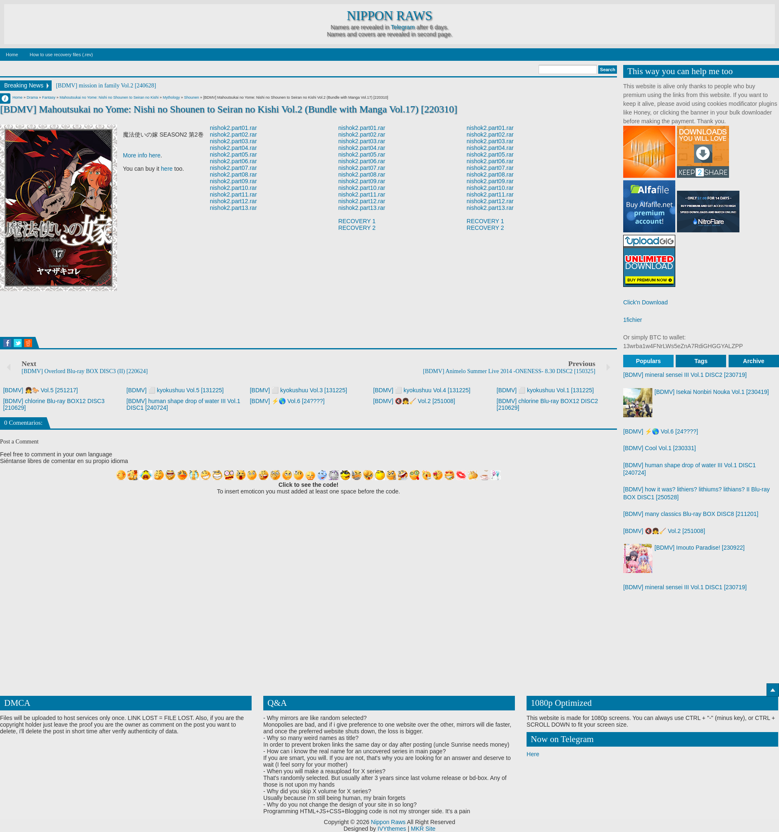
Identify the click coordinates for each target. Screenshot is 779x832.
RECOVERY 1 (357, 221)
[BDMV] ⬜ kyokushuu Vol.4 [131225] (421, 390)
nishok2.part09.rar (233, 181)
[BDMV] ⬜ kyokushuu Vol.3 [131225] (298, 390)
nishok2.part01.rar (233, 128)
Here (533, 754)
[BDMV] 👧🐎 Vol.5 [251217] (40, 390)
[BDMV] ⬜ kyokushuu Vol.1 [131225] (545, 390)
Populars (648, 361)
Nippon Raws (389, 16)
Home (12, 54)
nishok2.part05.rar (233, 154)
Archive (753, 361)
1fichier (632, 319)
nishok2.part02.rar (233, 134)
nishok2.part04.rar (233, 147)
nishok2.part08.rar (233, 174)
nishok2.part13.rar (233, 207)
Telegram (403, 27)
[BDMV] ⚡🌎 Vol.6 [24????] (287, 401)
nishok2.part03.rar (233, 141)
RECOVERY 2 (357, 227)
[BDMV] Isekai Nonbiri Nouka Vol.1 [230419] (711, 392)
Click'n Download (645, 302)
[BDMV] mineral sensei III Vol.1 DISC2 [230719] (685, 374)
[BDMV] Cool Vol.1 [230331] (659, 448)
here (166, 168)
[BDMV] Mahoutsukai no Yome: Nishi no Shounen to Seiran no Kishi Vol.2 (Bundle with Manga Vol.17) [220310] (228, 109)
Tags (701, 361)
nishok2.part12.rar (233, 201)
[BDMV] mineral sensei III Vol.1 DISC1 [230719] (685, 587)
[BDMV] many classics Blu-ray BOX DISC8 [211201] (690, 514)
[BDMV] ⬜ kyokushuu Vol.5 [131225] (175, 390)
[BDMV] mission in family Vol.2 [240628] (106, 85)
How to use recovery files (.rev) (61, 54)
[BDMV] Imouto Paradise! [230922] (699, 547)
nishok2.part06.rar (233, 161)
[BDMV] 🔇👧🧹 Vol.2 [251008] (414, 401)
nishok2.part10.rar (233, 187)
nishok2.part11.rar (233, 194)
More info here (141, 155)
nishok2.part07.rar (233, 167)
